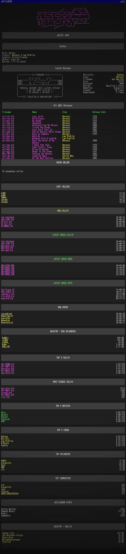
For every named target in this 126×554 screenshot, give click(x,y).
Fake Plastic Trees (42, 147)
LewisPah (5, 318)
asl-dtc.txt (8, 134)
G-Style (5, 443)
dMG (2, 467)
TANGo (4, 198)
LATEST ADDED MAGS (63, 259)
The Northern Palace (12, 535)
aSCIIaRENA (6, 1)
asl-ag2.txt (8, 151)
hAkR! (4, 461)
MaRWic (5, 338)
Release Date (99, 112)
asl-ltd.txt (8, 127)
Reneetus (5, 320)
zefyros (5, 491)
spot (3, 489)
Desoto (4, 415)
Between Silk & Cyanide (44, 138)
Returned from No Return (45, 125)
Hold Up (36, 136)
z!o (2, 469)
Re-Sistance (38, 119)
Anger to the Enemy (42, 151)
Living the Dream (41, 127)
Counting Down (39, 156)
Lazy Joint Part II (42, 130)
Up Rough (36, 121)
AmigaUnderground (11, 540)
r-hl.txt (5, 397)
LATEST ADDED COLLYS (63, 235)
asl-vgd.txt (8, 123)
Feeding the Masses (42, 154)
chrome (4, 200)
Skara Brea (7, 537)
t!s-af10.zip (7, 296)
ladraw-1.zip (7, 294)
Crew (65, 112)
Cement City (8, 533)
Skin (3, 412)
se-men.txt (6, 393)
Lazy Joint (37, 116)
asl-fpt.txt (8, 147)
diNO (3, 193)
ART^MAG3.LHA (7, 268)
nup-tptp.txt (7, 373)
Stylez (4, 417)
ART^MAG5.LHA (7, 272)
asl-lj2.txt (8, 130)
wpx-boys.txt (7, 246)
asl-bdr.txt (8, 149)
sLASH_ (5, 342)
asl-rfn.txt (8, 125)
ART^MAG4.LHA (7, 270)
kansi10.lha (7, 298)
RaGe (4, 344)
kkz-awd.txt (7, 250)
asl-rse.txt (8, 119)
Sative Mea (68, 156)
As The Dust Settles (42, 158)
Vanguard (36, 123)
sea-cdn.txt (8, 156)
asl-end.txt (8, 132)
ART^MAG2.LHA (7, 274)
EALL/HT (6, 347)
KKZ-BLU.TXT (7, 248)
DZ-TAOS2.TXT (7, 371)
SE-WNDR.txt (7, 226)
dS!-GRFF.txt (7, 366)
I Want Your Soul (41, 145)
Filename (6, 112)
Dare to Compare (40, 134)
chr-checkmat (7, 217)
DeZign (4, 437)
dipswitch (6, 463)
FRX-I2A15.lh (7, 292)
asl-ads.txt (118, 79)
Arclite (5, 439)
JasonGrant (6, 314)
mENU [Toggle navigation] (123, 2)
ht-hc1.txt (6, 224)
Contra (4, 445)
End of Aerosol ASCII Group (46, 132)
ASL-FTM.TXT (8, 154)
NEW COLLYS (63, 211)
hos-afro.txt (7, 369)
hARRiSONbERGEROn (10, 494)
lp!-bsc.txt (8, 138)
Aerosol (16, 55)
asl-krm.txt (8, 141)
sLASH (5, 340)
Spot (3, 465)
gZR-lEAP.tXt (7, 219)
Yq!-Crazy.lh (7, 290)
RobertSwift (7, 316)
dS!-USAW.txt (7, 364)
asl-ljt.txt (8, 116)
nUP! (3, 421)
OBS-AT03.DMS (7, 266)
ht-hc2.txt (6, 222)
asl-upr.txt (8, 121)
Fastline (6, 542)
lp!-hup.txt (8, 136)
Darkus (120, 75)
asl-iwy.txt (8, 145)
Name (34, 112)
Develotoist (7, 323)
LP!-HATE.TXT (7, 395)
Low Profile (29, 55)
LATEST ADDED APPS (63, 283)
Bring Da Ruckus (40, 149)
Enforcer (5, 419)
